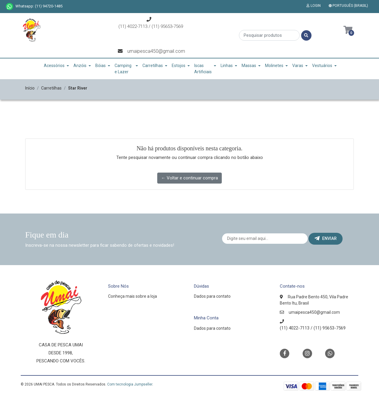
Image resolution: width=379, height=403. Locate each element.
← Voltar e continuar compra (189, 178)
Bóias (100, 65)
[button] (350, 5)
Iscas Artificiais (203, 68)
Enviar (325, 238)
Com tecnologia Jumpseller (129, 384)
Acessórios (54, 65)
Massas (249, 65)
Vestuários (322, 65)
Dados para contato (212, 296)
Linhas (227, 65)
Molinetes (274, 65)
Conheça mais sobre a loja (132, 296)
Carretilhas (152, 65)
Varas (297, 65)
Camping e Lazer (123, 68)
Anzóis (79, 65)
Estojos (178, 65)
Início (30, 88)
